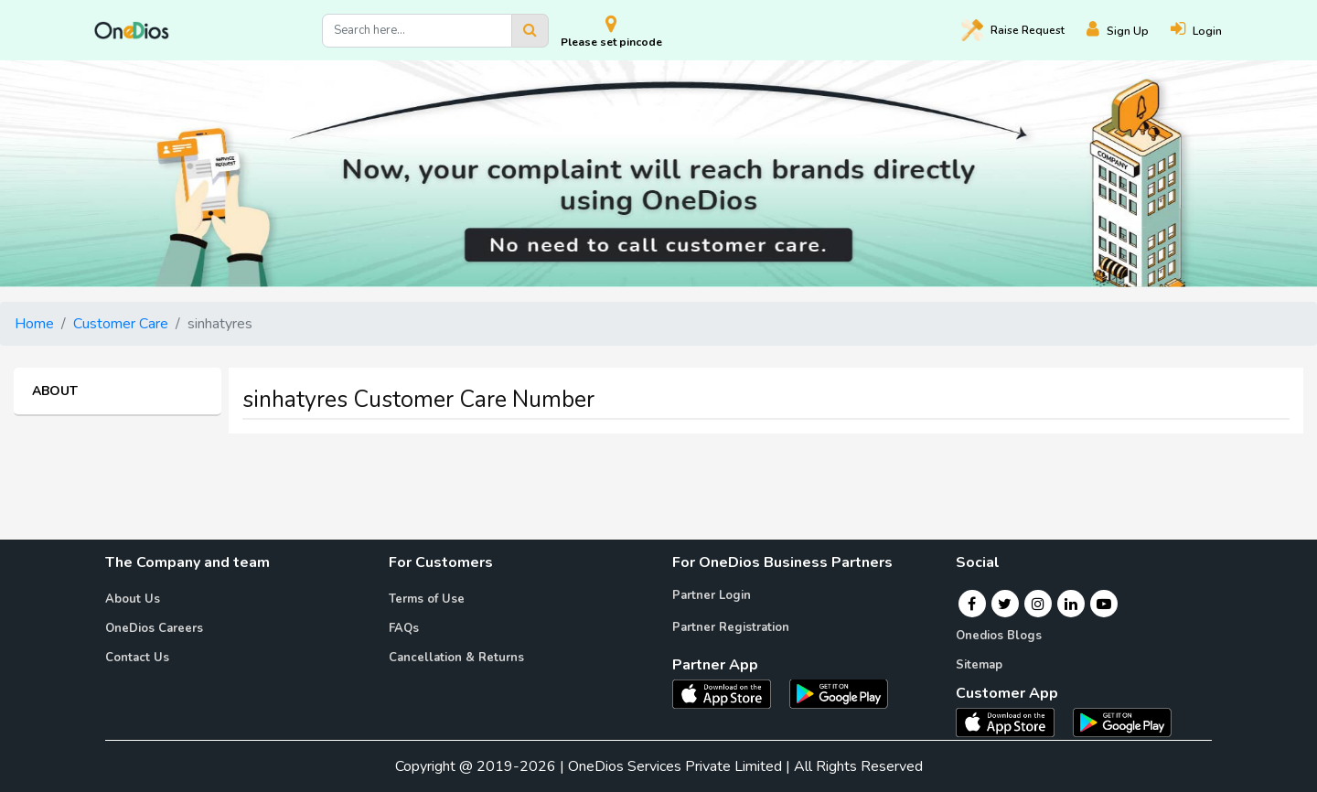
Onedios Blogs (999, 635)
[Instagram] (1038, 603)
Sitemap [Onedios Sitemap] (979, 665)
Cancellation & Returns (456, 657)
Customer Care (120, 324)
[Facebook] (972, 603)
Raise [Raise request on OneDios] (1013, 30)
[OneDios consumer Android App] (1122, 722)
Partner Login (711, 595)
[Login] (1207, 30)
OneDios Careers (154, 628)
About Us (132, 599)
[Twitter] (1005, 603)
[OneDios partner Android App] (838, 692)
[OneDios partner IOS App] (729, 692)
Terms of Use (427, 599)
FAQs (404, 628)
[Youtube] (1104, 603)
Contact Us (137, 657)
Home (34, 324)
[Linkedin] (1071, 603)
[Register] (1129, 30)
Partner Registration (730, 627)
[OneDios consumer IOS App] (1012, 722)
